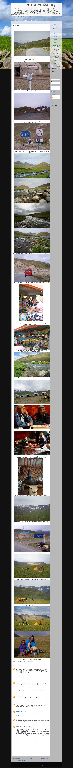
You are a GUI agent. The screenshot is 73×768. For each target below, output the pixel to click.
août (54, 27)
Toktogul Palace (56, 53)
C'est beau (55, 42)
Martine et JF (18, 682)
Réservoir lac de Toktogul (56, 50)
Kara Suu (54, 47)
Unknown (17, 696)
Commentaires (55, 97)
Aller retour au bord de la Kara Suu (56, 46)
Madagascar (20, 20)
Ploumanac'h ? (55, 60)
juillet (54, 68)
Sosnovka (55, 39)
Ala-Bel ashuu (55, 58)
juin (54, 69)
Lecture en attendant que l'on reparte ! (56, 31)
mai (54, 71)
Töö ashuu (55, 40)
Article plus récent (17, 758)
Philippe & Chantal (19, 726)
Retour (54, 33)
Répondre (17, 678)
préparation (53, 105)
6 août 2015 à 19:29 (22, 696)
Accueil (30, 758)
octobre (54, 25)
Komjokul (54, 64)
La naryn (54, 51)
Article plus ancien (44, 758)
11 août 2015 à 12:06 (26, 726)
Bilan (54, 28)
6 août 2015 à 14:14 (24, 682)
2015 (53, 24)
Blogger (42, 765)
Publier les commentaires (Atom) (23, 760)
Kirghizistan (26, 20)
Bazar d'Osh (55, 34)
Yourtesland (55, 61)
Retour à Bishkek (56, 36)
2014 (53, 73)
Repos (54, 54)
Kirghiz (17, 662)
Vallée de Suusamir (56, 66)
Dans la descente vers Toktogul (56, 57)
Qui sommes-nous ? (34, 20)
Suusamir (55, 63)
